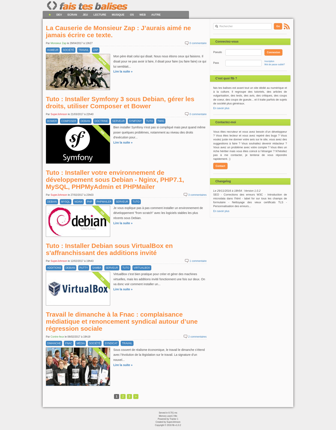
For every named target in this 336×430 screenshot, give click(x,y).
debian (85, 121)
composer (68, 121)
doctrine (101, 121)
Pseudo (217, 52)
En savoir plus (221, 108)
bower (52, 121)
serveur (118, 121)
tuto (149, 121)
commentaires (197, 194)
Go (278, 26)
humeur (52, 50)
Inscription (269, 61)
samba (96, 267)
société (68, 50)
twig (161, 121)
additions (54, 267)
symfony (135, 121)
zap (95, 50)
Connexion (273, 52)
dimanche (54, 343)
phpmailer (104, 201)
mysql (65, 201)
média (80, 343)
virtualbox (142, 267)
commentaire (198, 43)
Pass (216, 62)
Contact (220, 166)
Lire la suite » (122, 71)
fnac (68, 343)
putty (84, 267)
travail (83, 50)
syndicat (111, 343)
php (89, 201)
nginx (78, 201)
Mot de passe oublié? (274, 64)
